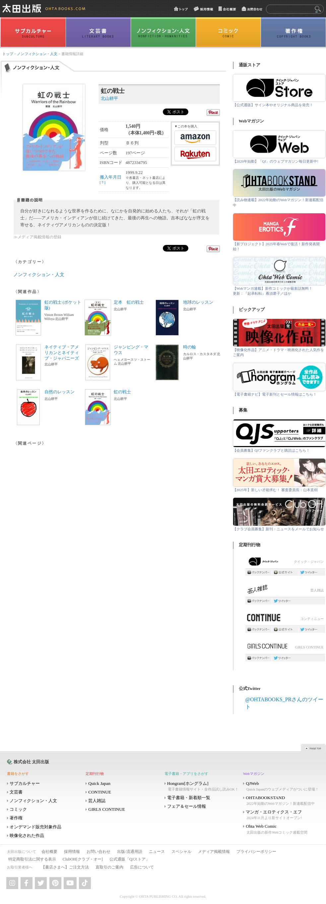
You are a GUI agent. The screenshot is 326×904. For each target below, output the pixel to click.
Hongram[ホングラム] (203, 786)
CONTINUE (99, 792)
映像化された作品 (27, 835)
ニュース (157, 851)
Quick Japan (99, 783)
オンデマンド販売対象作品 (35, 826)
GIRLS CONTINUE (285, 648)
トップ (7, 54)
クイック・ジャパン (285, 563)
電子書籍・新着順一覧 (188, 797)
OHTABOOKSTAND (282, 800)
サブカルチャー (25, 783)
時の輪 (189, 347)
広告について (142, 867)
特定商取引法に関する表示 (32, 859)
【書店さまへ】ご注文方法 (65, 867)
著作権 (16, 817)
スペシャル (181, 851)
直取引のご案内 (109, 867)
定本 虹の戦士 (129, 302)
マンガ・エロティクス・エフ (282, 814)
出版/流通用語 (129, 851)
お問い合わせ (98, 851)
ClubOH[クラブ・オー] (83, 859)
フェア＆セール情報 (186, 806)
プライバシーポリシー (256, 851)
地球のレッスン (198, 302)
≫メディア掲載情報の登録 (37, 237)
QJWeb (282, 786)
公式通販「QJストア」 (129, 859)
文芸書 (16, 792)
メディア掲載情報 (214, 851)
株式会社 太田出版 (31, 761)
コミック (18, 809)
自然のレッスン (59, 392)
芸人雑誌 (285, 591)
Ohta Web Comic (282, 829)
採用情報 (72, 851)
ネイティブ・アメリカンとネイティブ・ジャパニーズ (61, 352)
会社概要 (49, 851)
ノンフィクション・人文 (37, 54)
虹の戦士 (122, 392)
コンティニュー (285, 619)
